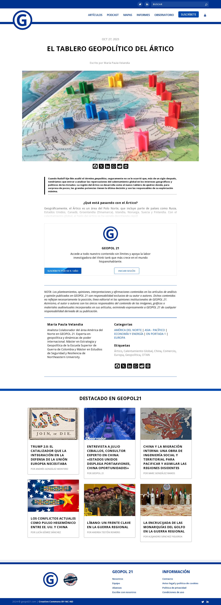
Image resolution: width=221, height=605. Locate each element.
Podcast (113, 15)
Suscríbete (188, 14)
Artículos (95, 15)
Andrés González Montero (52, 468)
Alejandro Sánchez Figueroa (165, 536)
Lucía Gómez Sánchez (48, 532)
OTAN (146, 355)
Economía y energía (128, 334)
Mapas (127, 15)
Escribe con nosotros (124, 592)
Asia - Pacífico (155, 330)
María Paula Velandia (117, 63)
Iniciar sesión (126, 270)
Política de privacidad (174, 587)
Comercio (169, 351)
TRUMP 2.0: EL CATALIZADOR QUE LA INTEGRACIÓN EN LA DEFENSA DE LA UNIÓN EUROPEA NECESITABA (49, 455)
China (157, 351)
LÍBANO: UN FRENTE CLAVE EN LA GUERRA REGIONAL (109, 525)
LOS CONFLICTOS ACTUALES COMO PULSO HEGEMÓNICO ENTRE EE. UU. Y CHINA (53, 522)
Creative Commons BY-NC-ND (56, 601)
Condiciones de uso (173, 592)
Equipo (116, 583)
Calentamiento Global (138, 351)
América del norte (128, 330)
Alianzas (117, 587)
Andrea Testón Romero (106, 532)
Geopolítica (132, 355)
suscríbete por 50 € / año (62, 270)
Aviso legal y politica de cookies (180, 583)
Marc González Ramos (161, 473)
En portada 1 (156, 334)
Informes (143, 15)
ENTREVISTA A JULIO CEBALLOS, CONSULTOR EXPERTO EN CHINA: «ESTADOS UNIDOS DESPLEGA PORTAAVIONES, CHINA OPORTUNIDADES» (108, 457)
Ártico (118, 351)
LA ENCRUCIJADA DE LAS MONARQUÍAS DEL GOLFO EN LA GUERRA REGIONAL (164, 527)
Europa (119, 337)
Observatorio (164, 15)
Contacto (167, 578)
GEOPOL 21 (98, 473)
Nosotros (117, 578)
